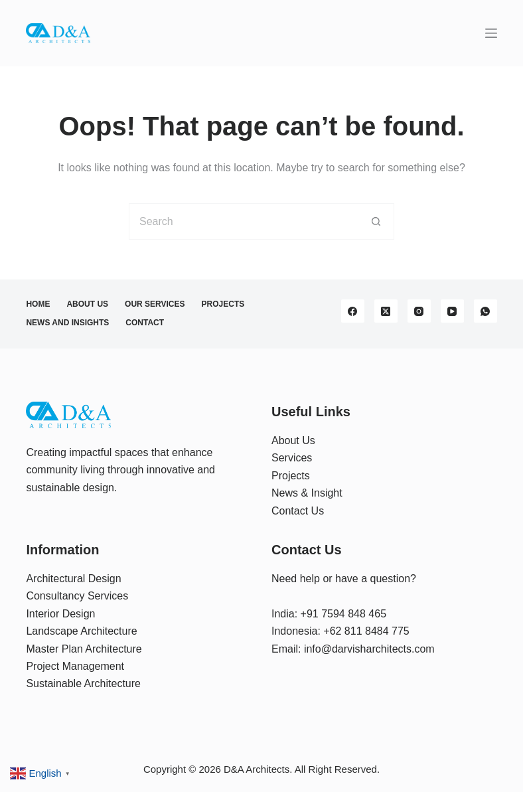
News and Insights (67, 322)
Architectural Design (73, 578)
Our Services (155, 304)
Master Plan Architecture (83, 649)
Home (38, 304)
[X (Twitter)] (386, 311)
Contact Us (297, 510)
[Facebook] (352, 311)
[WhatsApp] (485, 311)
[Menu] (491, 33)
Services (291, 457)
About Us (87, 304)
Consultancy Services (77, 595)
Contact (144, 322)
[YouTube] (452, 311)
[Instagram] (419, 311)
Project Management (75, 666)
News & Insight (306, 493)
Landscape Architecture (81, 631)
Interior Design (60, 613)
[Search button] (376, 221)
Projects (223, 304)
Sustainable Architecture (83, 683)
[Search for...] (243, 221)
